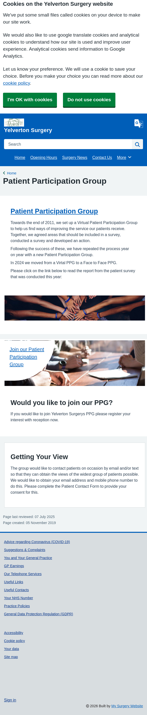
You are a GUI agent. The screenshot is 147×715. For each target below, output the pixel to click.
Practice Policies (17, 606)
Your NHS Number (18, 598)
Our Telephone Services (23, 574)
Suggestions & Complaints (24, 550)
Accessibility (13, 633)
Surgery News (74, 157)
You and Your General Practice (28, 558)
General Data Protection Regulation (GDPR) (38, 614)
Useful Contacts (16, 590)
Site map (11, 657)
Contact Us (102, 157)
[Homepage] (68, 126)
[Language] (138, 124)
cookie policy (16, 83)
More (124, 157)
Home (20, 157)
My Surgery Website (127, 706)
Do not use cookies (89, 99)
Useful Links (13, 582)
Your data (11, 649)
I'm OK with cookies (30, 99)
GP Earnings (14, 566)
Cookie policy (14, 641)
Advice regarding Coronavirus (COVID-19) (37, 542)
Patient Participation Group (54, 211)
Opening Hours (43, 157)
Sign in (10, 700)
